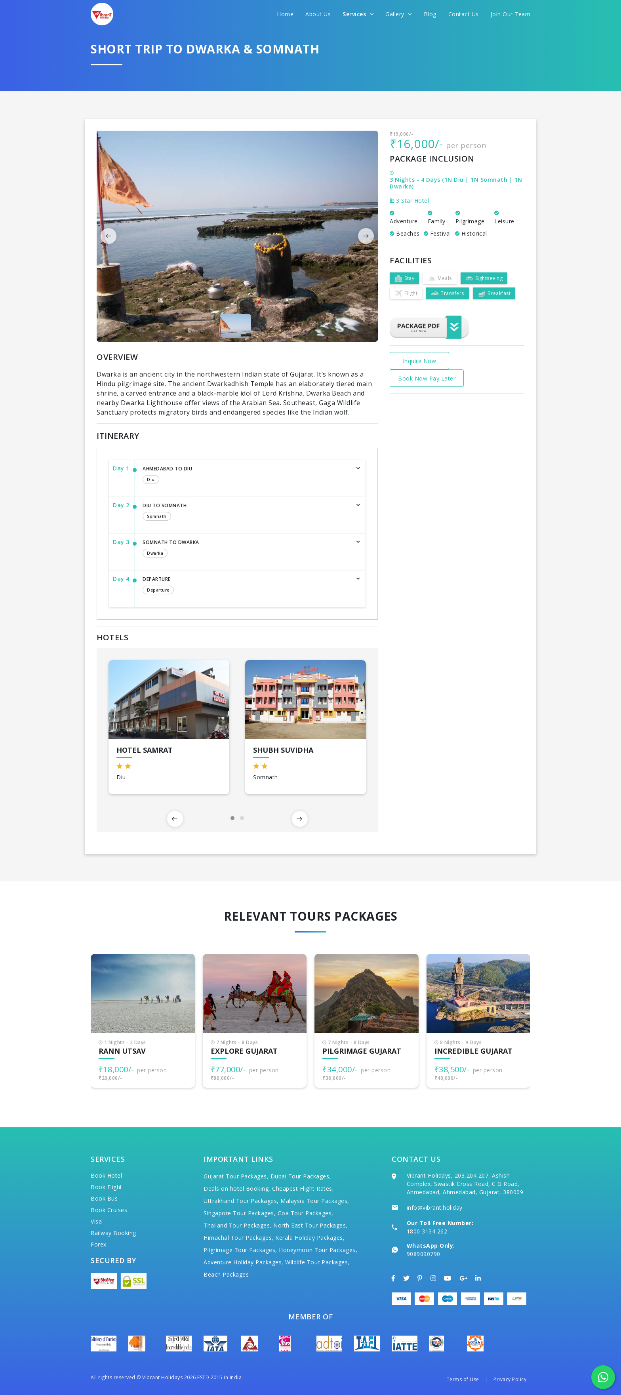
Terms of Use (463, 1379)
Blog (430, 14)
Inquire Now (419, 361)
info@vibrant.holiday (435, 1207)
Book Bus (104, 1198)
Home (285, 14)
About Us (318, 14)
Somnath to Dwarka (246, 549)
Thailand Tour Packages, (238, 1225)
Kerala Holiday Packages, (310, 1237)
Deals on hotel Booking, (237, 1188)
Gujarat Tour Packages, (236, 1176)
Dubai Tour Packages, (300, 1176)
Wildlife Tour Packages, (317, 1262)
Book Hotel (106, 1175)
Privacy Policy (509, 1379)
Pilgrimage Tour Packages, (240, 1250)
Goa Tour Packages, (305, 1213)
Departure (246, 586)
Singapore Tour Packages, (240, 1213)
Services (358, 14)
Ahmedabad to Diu (246, 475)
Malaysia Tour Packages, (314, 1201)
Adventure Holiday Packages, (244, 1262)
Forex (99, 1244)
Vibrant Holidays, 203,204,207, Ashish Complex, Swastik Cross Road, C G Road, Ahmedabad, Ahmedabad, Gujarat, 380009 (465, 1184)
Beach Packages (226, 1274)
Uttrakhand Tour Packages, (241, 1201)
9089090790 (423, 1254)
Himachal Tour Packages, (239, 1237)
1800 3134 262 (427, 1231)
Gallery (398, 14)
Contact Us (463, 14)
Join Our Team (511, 14)
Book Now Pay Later (426, 378)
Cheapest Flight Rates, (303, 1188)
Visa (96, 1221)
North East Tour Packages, (310, 1225)
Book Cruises (109, 1210)
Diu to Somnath (246, 512)
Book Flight (106, 1187)
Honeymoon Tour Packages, (318, 1250)
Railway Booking (113, 1233)
